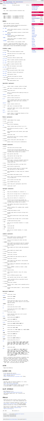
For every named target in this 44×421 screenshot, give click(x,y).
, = (7, 34)
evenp (4, 316)
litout (4, 322)
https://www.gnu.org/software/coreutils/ (12, 374)
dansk (33, 27)
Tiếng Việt (34, 46)
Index (4, 1)
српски (33, 42)
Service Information (19, 1)
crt (3, 305)
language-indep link (35, 6)
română (33, 39)
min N (4, 98)
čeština (33, 25)
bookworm (34, 16)
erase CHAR (5, 58)
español (33, 30)
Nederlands (34, 36)
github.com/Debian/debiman (13, 419)
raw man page (34, 9)
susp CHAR (4, 75)
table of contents (35, 12)
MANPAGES (4, 0)
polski (33, 38)
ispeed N (4, 94)
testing (33, 19)
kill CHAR (4, 62)
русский (33, 41)
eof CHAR (4, 52)
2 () (34, 51)
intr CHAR (4, 60)
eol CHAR (4, 54)
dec (3, 307)
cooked (4, 299)
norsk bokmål (34, 35)
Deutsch (33, 28)
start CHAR (5, 71)
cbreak (4, 295)
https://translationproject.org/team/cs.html (13, 376)
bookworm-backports (6, 3)
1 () (33, 50)
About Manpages (9, 1)
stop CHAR (4, 73)
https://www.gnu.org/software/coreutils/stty (13, 392)
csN (3, 125)
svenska (33, 44)
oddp (3, 330)
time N (4, 112)
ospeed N (4, 102)
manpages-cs (12, 3)
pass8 (4, 336)
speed (4, 110)
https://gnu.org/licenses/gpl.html (11, 383)
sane (3, 348)
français (33, 31)
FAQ (14, 1)
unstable (33, 21)
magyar (33, 33)
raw (3, 340)
